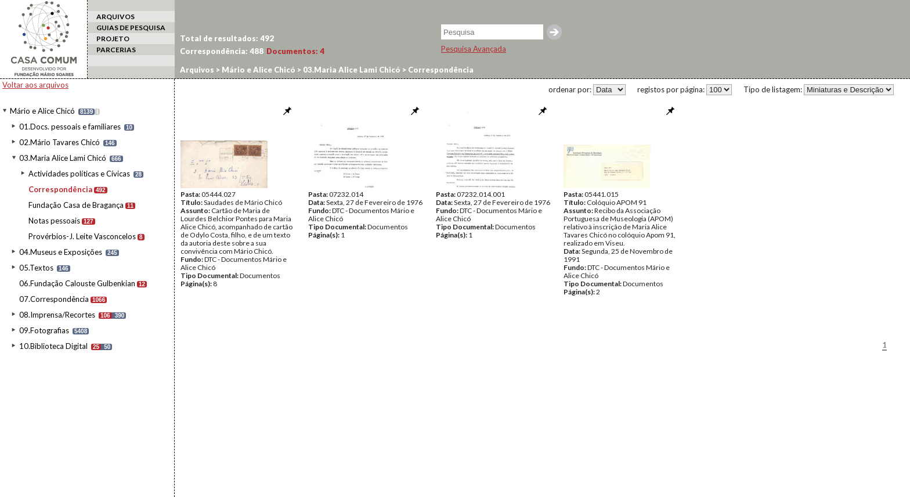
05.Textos (36, 267)
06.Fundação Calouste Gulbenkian (77, 283)
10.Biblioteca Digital (53, 346)
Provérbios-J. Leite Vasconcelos (82, 236)
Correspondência (60, 189)
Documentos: (295, 51)
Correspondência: (221, 51)
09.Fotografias (44, 330)
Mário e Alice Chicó (42, 111)
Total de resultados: (227, 38)
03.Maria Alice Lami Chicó (62, 158)
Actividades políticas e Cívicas (79, 173)
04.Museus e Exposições (60, 252)
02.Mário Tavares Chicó (59, 142)
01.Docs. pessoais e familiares (70, 126)
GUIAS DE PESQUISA (130, 27)
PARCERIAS (116, 49)
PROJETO (112, 38)
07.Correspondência (54, 299)
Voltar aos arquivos (35, 84)
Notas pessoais (54, 220)
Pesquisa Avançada (473, 48)
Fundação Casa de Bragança (76, 205)
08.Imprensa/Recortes (57, 314)
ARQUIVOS (115, 16)
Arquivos (197, 69)
